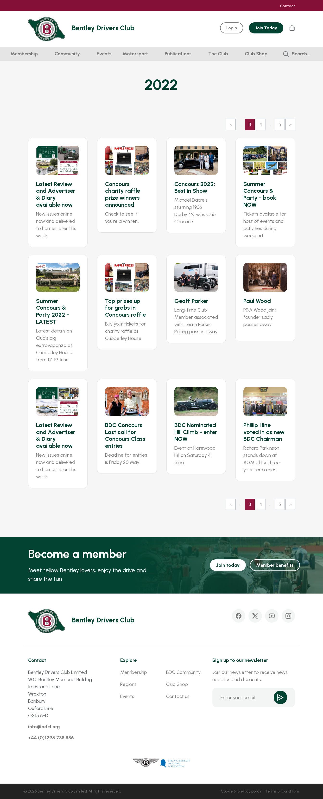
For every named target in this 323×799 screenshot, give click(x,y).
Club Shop (256, 54)
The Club (218, 54)
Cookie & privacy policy (241, 791)
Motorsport (135, 54)
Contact (287, 6)
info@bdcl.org (44, 726)
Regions (128, 684)
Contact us (178, 696)
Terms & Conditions (282, 791)
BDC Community (183, 672)
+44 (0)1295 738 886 (51, 738)
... (240, 124)
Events (104, 54)
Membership (24, 54)
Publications (178, 54)
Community (67, 54)
